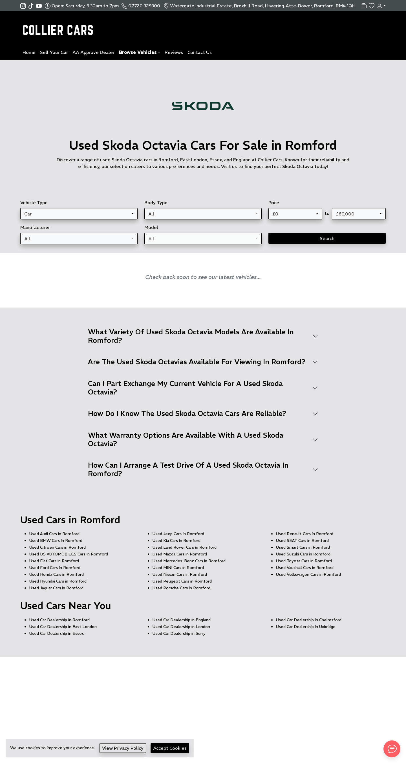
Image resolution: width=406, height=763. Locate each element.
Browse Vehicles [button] (138, 52)
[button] (380, 5)
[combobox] (79, 213)
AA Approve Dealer (93, 52)
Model (151, 227)
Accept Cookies (170, 748)
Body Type (155, 202)
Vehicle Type (34, 202)
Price (273, 202)
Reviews (174, 52)
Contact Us (199, 52)
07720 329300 (144, 5)
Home (29, 52)
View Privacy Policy (123, 748)
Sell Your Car (54, 52)
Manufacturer (35, 227)
